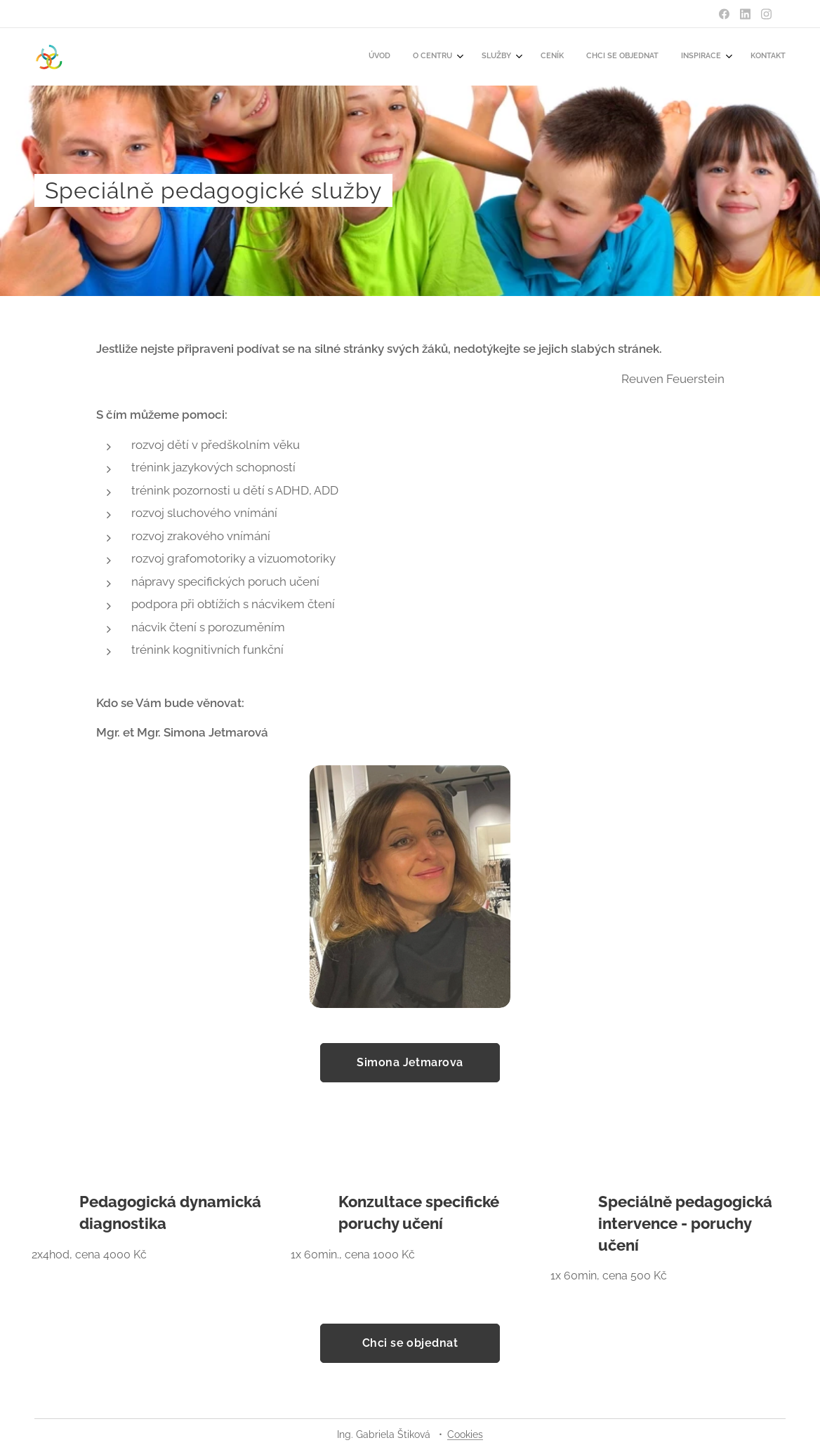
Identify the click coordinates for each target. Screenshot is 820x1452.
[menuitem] (633, 56)
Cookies (465, 1434)
